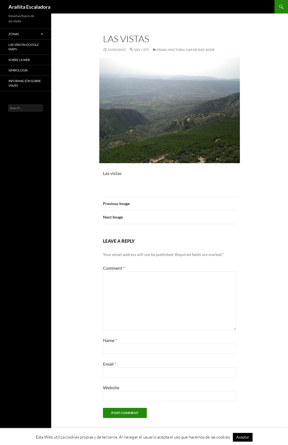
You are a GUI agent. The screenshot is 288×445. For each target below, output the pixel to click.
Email (109, 364)
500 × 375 (141, 50)
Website (111, 387)
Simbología (18, 70)
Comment (114, 268)
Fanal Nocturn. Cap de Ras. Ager (186, 50)
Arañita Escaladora (29, 7)
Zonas (13, 34)
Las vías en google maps (23, 47)
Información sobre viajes (24, 83)
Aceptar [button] (242, 437)
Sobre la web (19, 60)
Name (110, 340)
